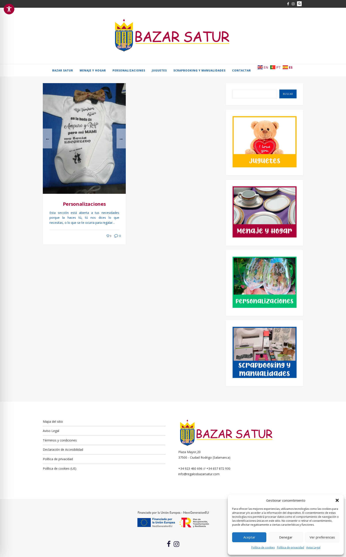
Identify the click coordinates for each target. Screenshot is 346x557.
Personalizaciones (129, 70)
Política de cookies (263, 547)
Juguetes (159, 70)
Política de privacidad (290, 547)
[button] (337, 500)
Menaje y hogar (93, 70)
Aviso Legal (313, 547)
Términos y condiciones (60, 440)
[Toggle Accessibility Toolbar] (9, 9)
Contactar (241, 70)
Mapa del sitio (53, 421)
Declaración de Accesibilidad (63, 449)
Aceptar (249, 537)
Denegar (285, 537)
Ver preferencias (322, 537)
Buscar (288, 93)
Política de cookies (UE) (59, 468)
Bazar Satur (62, 70)
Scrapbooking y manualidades (199, 70)
